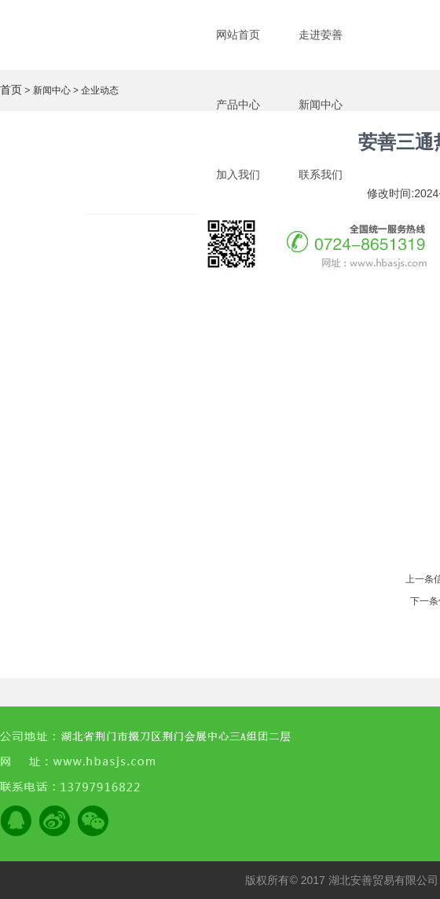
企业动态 (100, 90)
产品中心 (238, 104)
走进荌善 (321, 34)
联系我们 (321, 174)
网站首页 (238, 34)
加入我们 (238, 174)
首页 (11, 89)
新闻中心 (321, 104)
